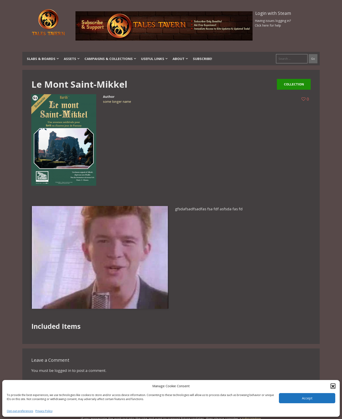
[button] (333, 386)
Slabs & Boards (43, 58)
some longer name (117, 101)
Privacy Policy (43, 411)
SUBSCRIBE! (202, 58)
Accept (307, 398)
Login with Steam (273, 13)
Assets (72, 58)
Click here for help (268, 25)
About (180, 58)
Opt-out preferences (20, 411)
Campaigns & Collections (110, 58)
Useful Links (154, 58)
